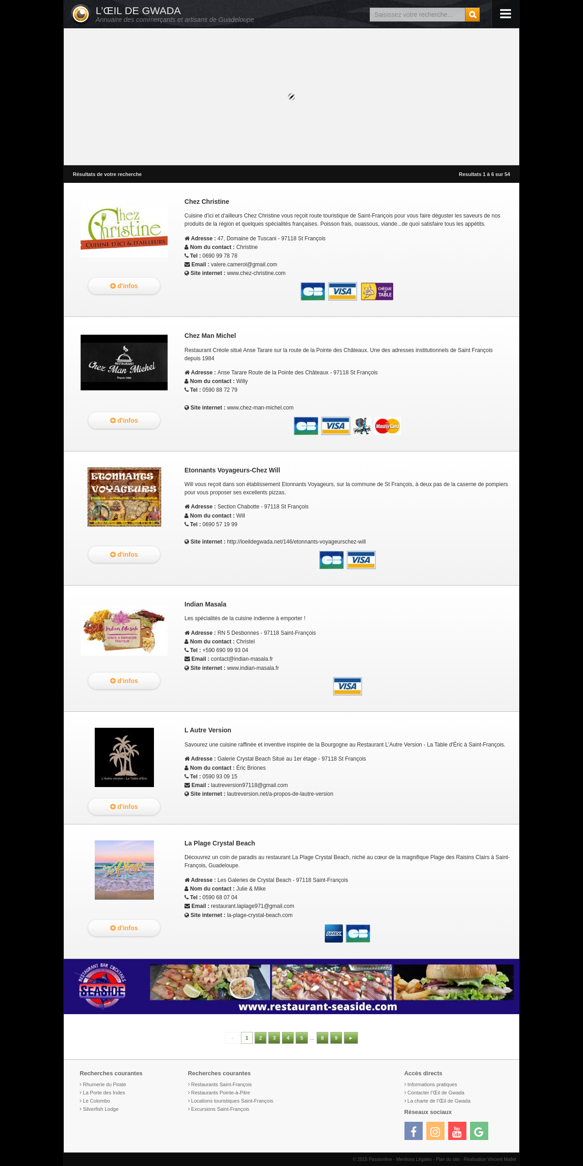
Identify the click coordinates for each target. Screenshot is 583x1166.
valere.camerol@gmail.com (244, 264)
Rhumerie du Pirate (104, 1084)
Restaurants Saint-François (221, 1084)
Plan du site (448, 1159)
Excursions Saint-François (220, 1109)
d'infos (124, 286)
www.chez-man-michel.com (260, 407)
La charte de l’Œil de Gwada (439, 1101)
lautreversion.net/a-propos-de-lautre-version (280, 794)
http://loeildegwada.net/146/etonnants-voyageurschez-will (296, 542)
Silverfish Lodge (100, 1109)
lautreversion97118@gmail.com (249, 785)
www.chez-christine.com (256, 273)
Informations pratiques (432, 1084)
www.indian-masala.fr (253, 668)
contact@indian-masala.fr (242, 659)
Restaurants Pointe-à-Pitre (221, 1092)
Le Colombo (96, 1101)
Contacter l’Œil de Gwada (436, 1092)
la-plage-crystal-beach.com (259, 915)
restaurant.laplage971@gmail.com (252, 906)
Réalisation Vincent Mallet (490, 1159)
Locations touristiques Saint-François (232, 1101)
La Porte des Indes (104, 1092)
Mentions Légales (414, 1159)
